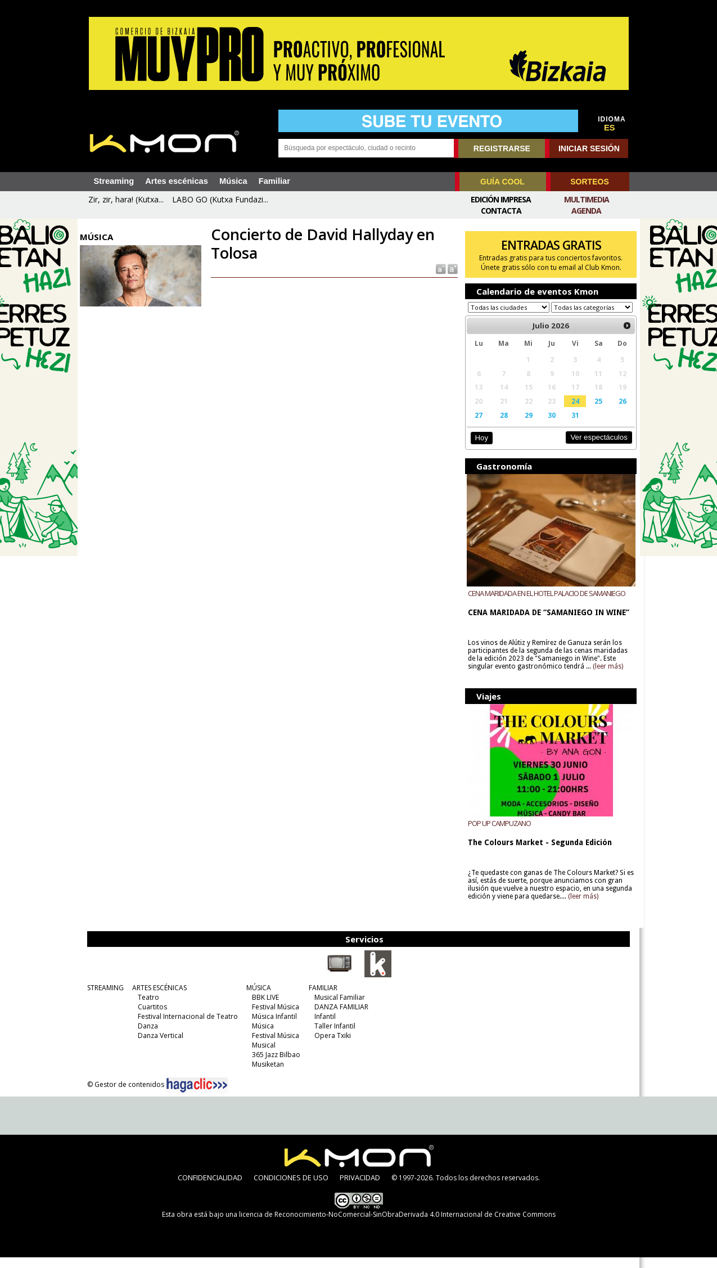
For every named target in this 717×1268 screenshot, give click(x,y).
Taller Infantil (332, 1036)
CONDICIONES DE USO (291, 1188)
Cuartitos (150, 1017)
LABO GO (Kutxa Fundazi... (220, 199)
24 (571, 411)
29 (525, 425)
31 (571, 425)
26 (617, 411)
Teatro (146, 1008)
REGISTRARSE (502, 148)
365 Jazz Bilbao (274, 1065)
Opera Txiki (330, 1046)
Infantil (322, 1027)
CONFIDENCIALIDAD (210, 1188)
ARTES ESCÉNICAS (157, 998)
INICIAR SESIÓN (589, 148)
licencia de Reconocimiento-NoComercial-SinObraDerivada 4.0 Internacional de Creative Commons (397, 1225)
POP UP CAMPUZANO (497, 834)
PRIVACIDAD (360, 1188)
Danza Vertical (158, 1046)
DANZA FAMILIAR (339, 1017)
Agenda (586, 210)
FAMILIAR (320, 998)
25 (594, 411)
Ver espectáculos (594, 448)
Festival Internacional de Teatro (186, 1027)
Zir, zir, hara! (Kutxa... (126, 199)
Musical (261, 1056)
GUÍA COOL (502, 181)
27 (476, 425)
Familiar (274, 181)
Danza (146, 1036)
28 (501, 425)
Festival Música (273, 1017)
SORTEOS (589, 181)
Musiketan (266, 1075)
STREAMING (103, 998)
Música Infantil (272, 1027)
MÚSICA (256, 998)
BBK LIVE (263, 1008)
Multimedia (586, 199)
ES (609, 127)
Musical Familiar (337, 1008)
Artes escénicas (176, 181)
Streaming (114, 181)
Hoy (479, 448)
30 (548, 425)
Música (233, 181)
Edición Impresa (501, 199)
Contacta (501, 210)
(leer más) (605, 677)
